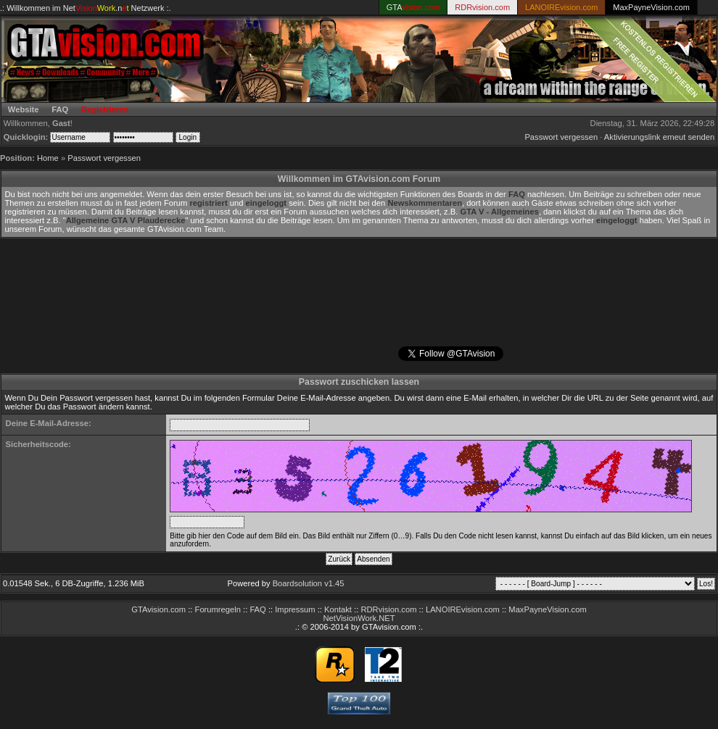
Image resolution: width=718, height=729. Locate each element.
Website (23, 109)
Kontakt (338, 609)
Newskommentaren (424, 203)
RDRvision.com (388, 609)
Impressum (295, 609)
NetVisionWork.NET (359, 618)
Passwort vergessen (561, 137)
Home (48, 158)
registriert (208, 203)
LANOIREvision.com (463, 609)
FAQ (59, 109)
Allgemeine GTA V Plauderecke (126, 220)
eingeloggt (266, 203)
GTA (413, 7)
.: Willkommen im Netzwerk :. (85, 8)
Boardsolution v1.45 (308, 583)
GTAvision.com (158, 609)
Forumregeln (218, 609)
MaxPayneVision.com (651, 7)
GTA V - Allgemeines (500, 211)
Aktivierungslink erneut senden (659, 137)
